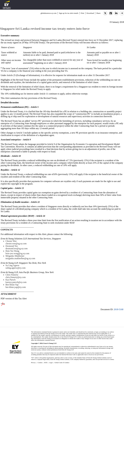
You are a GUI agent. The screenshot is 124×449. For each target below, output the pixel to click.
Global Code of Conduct (61, 362)
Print (82, 13)
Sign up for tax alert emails (68, 13)
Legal (51, 362)
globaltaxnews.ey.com (48, 13)
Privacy (33, 362)
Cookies (39, 362)
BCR (45, 362)
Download (90, 13)
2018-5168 (118, 309)
